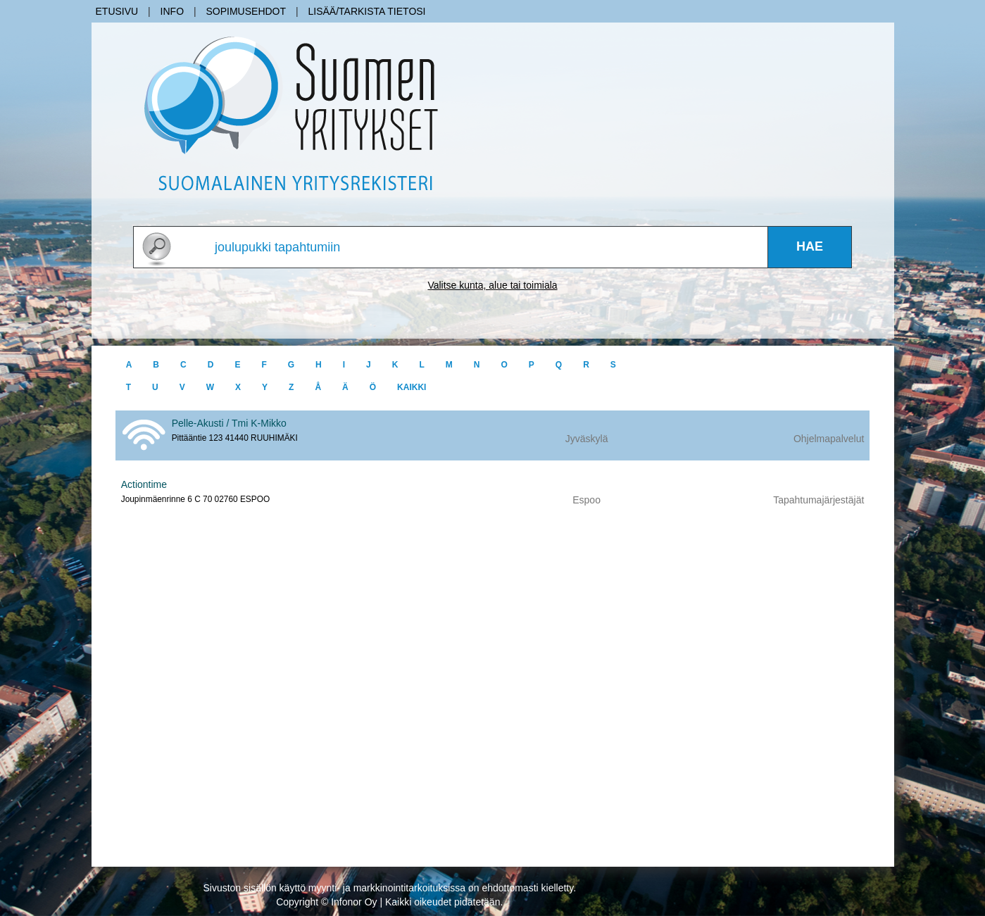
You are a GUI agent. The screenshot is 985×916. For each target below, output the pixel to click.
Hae (809, 246)
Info (172, 11)
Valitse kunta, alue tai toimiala (492, 285)
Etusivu (117, 11)
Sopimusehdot (246, 11)
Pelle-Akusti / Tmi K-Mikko (229, 423)
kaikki (411, 387)
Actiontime (144, 484)
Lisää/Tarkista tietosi (366, 11)
